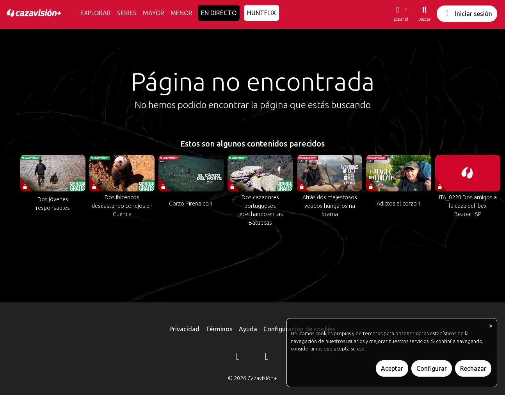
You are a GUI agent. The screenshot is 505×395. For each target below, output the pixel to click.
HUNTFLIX (261, 12)
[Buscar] (424, 14)
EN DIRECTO (218, 12)
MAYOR (153, 12)
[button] (400, 14)
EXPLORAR (95, 12)
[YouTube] (266, 357)
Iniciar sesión (467, 13)
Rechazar (473, 368)
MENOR (181, 12)
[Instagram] (238, 357)
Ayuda (248, 328)
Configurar (431, 368)
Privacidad (184, 328)
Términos (219, 328)
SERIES (127, 12)
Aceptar (392, 368)
